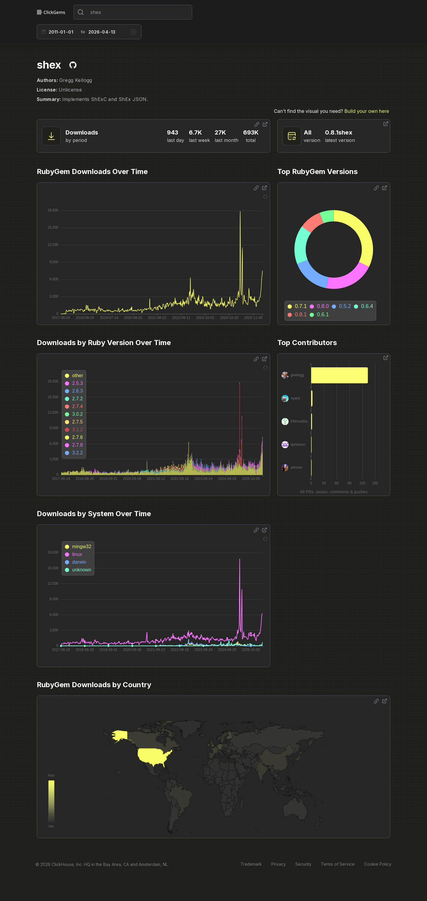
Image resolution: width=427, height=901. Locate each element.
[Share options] (257, 124)
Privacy (278, 864)
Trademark (251, 864)
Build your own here (367, 111)
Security (303, 864)
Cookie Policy (377, 864)
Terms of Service (338, 864)
